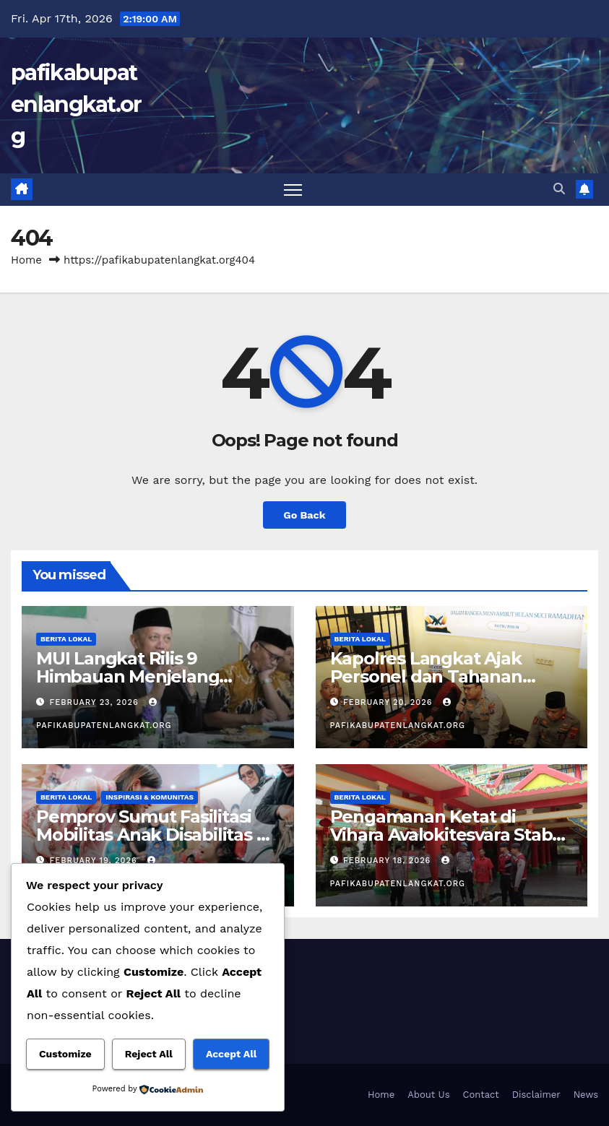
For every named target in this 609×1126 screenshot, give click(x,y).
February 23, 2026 (96, 702)
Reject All (149, 1054)
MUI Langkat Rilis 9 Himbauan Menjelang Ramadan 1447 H (127, 676)
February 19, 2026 (95, 860)
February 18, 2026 (388, 860)
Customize (65, 1054)
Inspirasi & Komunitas (149, 797)
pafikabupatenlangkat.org (76, 104)
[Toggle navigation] (293, 189)
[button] (559, 189)
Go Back (304, 515)
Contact (481, 1094)
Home (26, 260)
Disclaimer (536, 1094)
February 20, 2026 (389, 702)
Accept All (231, 1054)
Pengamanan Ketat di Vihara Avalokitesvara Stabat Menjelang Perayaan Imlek (449, 834)
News (586, 1094)
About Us (428, 1094)
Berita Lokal (66, 639)
